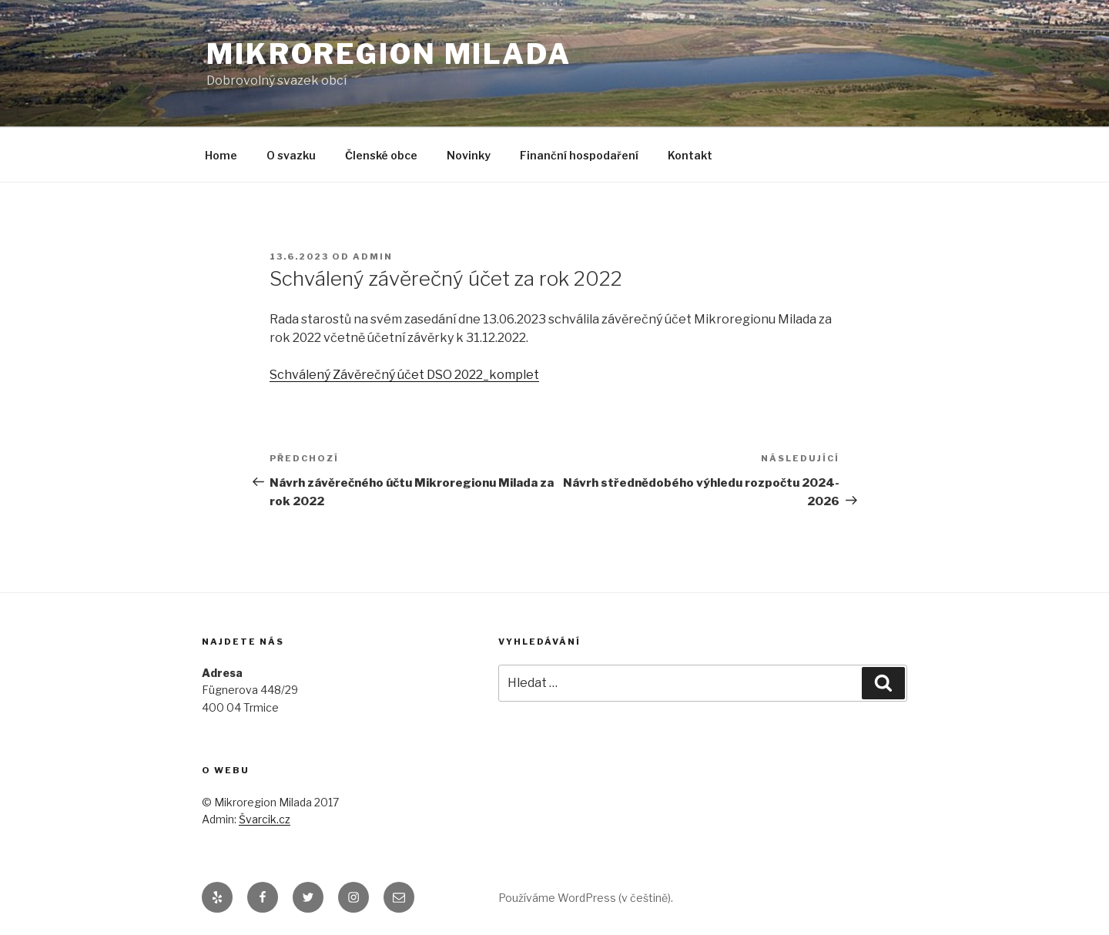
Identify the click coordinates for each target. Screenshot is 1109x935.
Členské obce (381, 155)
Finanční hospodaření (579, 155)
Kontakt (690, 155)
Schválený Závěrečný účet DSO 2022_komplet (404, 374)
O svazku (291, 155)
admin (373, 256)
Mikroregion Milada (388, 54)
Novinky (469, 155)
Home (221, 155)
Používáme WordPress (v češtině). (585, 897)
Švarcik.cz (264, 819)
